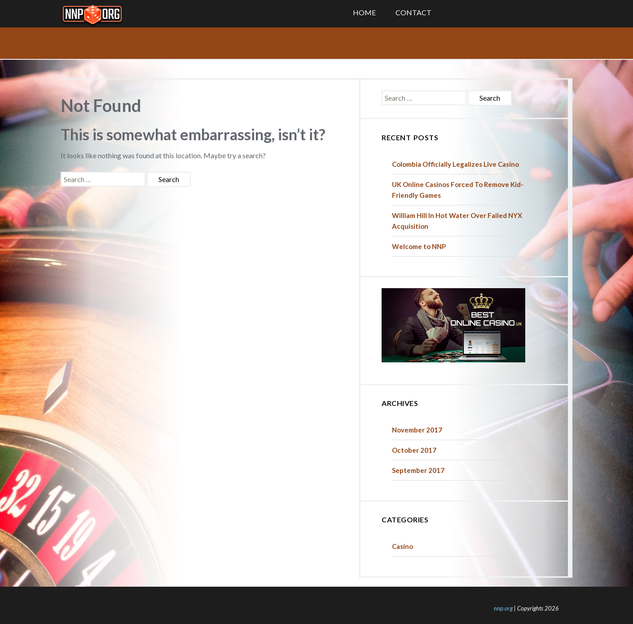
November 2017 (417, 430)
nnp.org (503, 608)
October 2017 (414, 450)
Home (364, 12)
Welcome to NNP (419, 246)
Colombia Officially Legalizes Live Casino (455, 164)
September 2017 (418, 470)
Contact (413, 12)
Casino (402, 546)
